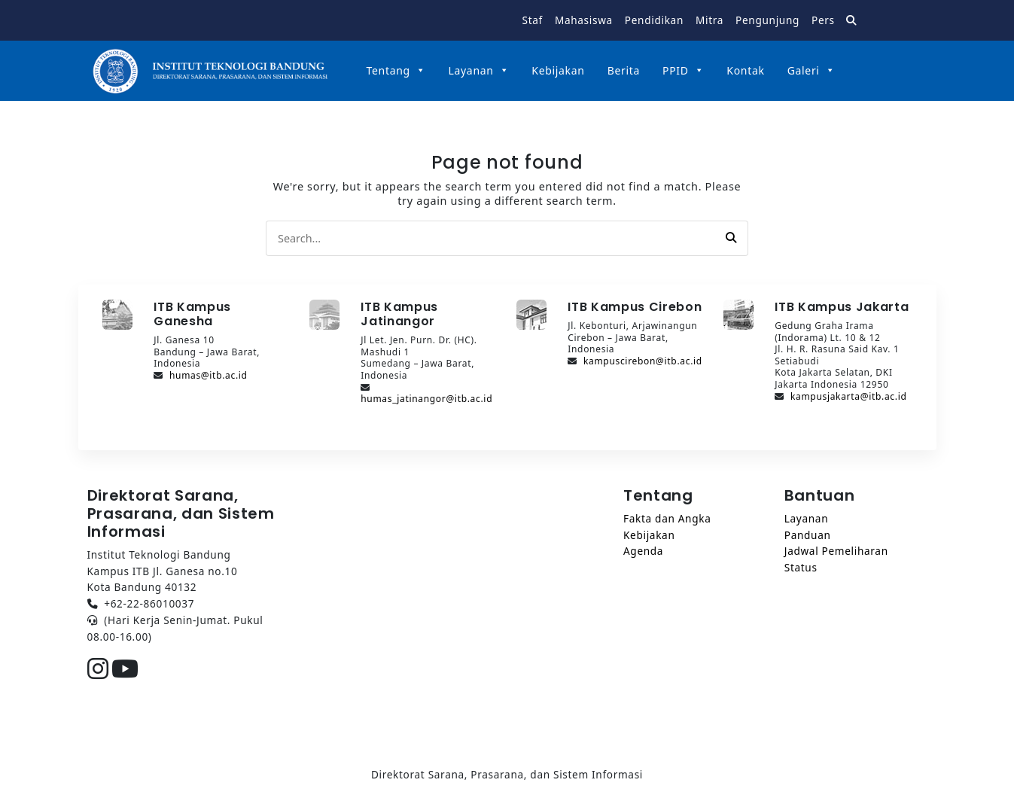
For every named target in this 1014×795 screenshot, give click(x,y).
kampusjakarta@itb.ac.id (848, 396)
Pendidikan (654, 20)
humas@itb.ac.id (208, 375)
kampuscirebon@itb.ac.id (642, 361)
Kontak (745, 70)
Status (801, 567)
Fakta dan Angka (667, 518)
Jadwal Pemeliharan (836, 551)
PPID (683, 71)
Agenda (643, 551)
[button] (731, 238)
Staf (532, 20)
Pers (823, 20)
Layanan (478, 71)
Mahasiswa (584, 20)
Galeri (811, 71)
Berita (623, 70)
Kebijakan (557, 70)
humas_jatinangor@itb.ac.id (426, 398)
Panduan (807, 535)
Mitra (709, 20)
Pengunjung (767, 20)
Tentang (396, 71)
